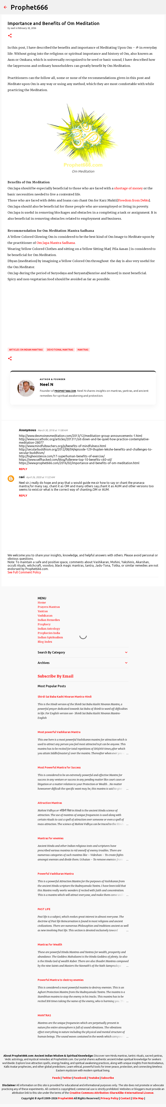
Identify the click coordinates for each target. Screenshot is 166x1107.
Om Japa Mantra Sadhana (56, 243)
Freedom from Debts (133, 200)
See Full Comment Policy (24, 572)
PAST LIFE (44, 909)
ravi (22, 477)
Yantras (43, 611)
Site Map (138, 1098)
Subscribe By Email (55, 676)
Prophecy (44, 624)
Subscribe (107, 1077)
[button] (10, 35)
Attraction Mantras (50, 802)
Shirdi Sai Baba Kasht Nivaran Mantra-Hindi (65, 696)
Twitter (67, 1077)
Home (42, 602)
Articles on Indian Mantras (26, 349)
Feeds (56, 1077)
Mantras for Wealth (50, 944)
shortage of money (128, 188)
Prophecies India (49, 633)
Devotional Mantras (60, 349)
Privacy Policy (109, 1098)
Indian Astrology (49, 628)
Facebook (80, 1077)
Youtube (93, 1077)
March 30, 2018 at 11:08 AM (53, 430)
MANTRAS (83, 349)
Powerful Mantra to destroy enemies (60, 979)
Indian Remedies (49, 620)
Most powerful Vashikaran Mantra (59, 732)
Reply (23, 469)
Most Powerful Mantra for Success (59, 767)
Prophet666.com (65, 391)
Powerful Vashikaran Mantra (56, 873)
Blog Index (45, 641)
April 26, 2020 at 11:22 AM (40, 477)
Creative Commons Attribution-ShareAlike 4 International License (111, 1092)
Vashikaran (45, 615)
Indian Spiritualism (50, 637)
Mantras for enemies (50, 838)
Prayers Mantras (49, 607)
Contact (125, 1098)
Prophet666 (29, 7)
